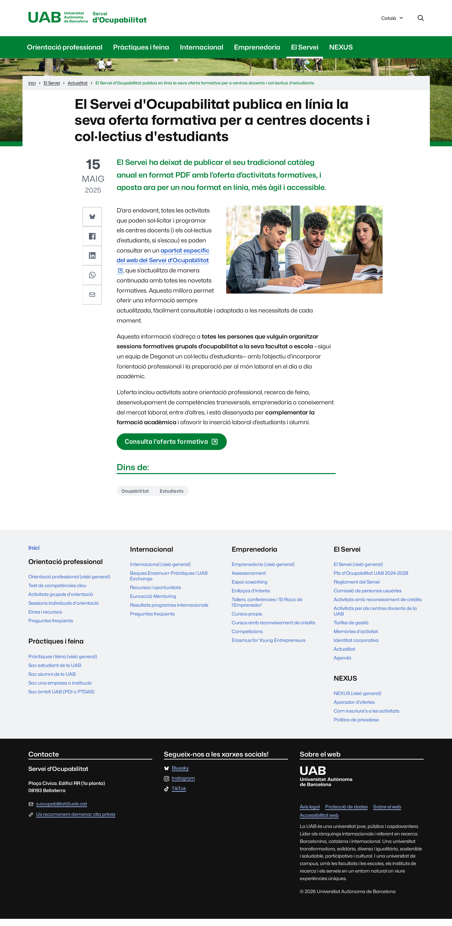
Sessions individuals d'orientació (63, 612)
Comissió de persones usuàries (367, 597)
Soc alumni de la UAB (52, 683)
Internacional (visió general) (160, 571)
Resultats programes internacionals (169, 612)
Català (392, 20)
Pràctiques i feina (141, 49)
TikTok (179, 796)
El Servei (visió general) (358, 571)
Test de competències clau (57, 595)
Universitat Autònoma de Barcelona (63, 18)
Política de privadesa (356, 727)
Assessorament (249, 580)
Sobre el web (387, 814)
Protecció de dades (346, 814)
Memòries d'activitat (356, 638)
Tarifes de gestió (351, 629)
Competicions (247, 638)
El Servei (304, 49)
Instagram (183, 785)
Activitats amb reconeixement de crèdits (378, 606)
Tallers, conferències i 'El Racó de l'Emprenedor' (267, 609)
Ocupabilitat (138, 497)
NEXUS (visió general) (357, 700)
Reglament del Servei (357, 589)
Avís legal (310, 814)
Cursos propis (247, 621)
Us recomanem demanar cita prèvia (75, 821)
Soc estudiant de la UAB (54, 674)
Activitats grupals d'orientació (60, 604)
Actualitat (344, 656)
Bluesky (180, 775)
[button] (93, 218)
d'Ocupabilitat (138, 19)
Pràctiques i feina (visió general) (62, 666)
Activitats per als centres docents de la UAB (375, 618)
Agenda (342, 665)
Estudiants (179, 497)
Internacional (201, 49)
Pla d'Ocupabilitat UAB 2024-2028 (371, 580)
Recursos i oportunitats (155, 594)
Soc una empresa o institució (60, 692)
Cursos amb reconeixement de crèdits (273, 629)
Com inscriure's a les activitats (366, 718)
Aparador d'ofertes (354, 709)
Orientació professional (64, 49)
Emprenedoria (257, 49)
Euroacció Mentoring (153, 603)
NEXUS (341, 49)
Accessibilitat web (319, 822)
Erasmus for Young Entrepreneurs (268, 647)
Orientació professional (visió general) (69, 586)
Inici (35, 556)
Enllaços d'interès (251, 597)
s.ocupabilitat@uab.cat (61, 811)
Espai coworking (250, 589)
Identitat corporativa (356, 647)
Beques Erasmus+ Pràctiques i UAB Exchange (169, 582)
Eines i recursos (45, 621)
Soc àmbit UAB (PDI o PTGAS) (61, 701)
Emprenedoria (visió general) (263, 571)
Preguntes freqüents (50, 630)
